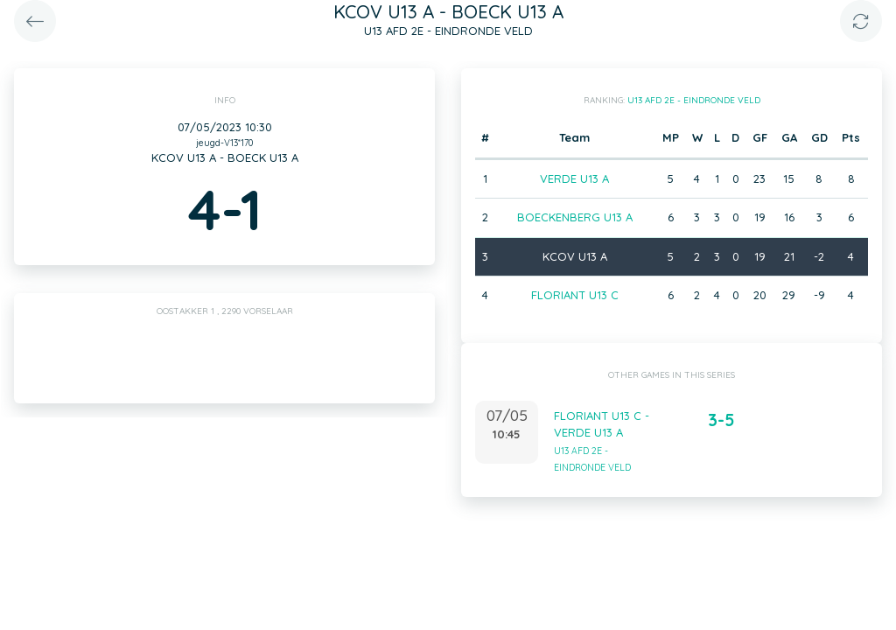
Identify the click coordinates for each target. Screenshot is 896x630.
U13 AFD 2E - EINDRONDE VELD (693, 100)
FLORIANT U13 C (575, 295)
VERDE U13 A (574, 179)
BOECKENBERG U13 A (575, 217)
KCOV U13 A (574, 256)
